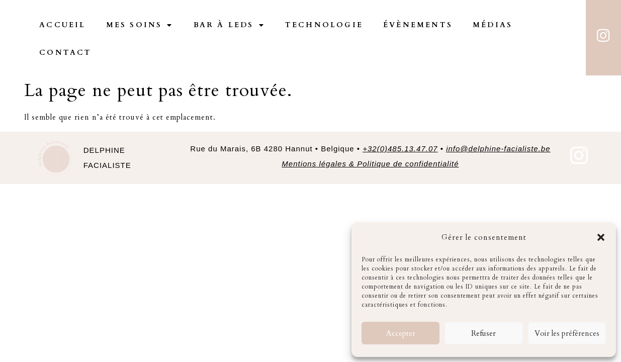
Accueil (62, 25)
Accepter (400, 333)
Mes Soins (139, 25)
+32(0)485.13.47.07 (400, 148)
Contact (65, 52)
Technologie (324, 25)
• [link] (494, 148)
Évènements (418, 25)
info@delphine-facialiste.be (498, 148)
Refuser (483, 333)
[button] (601, 237)
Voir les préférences (567, 333)
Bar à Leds (229, 25)
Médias (492, 25)
